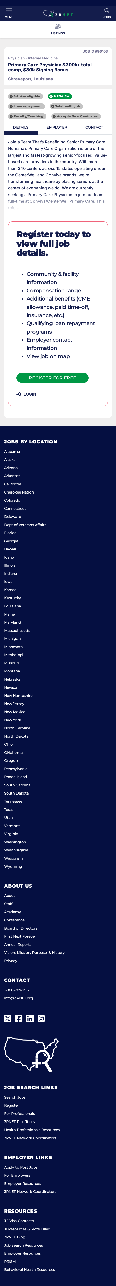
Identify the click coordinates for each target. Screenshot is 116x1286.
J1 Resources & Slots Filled (27, 1229)
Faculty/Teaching (28, 116)
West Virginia (16, 850)
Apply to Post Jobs (20, 1167)
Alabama (12, 451)
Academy (12, 912)
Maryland (12, 622)
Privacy (10, 961)
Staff (8, 904)
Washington (15, 842)
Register (11, 1105)
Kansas (10, 590)
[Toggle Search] (107, 13)
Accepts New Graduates (77, 116)
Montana (12, 671)
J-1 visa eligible (27, 96)
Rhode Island (15, 777)
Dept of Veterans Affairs (25, 524)
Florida (10, 533)
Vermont (12, 826)
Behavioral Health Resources (29, 1269)
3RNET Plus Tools (19, 1121)
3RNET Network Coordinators (30, 1138)
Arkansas (12, 476)
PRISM (10, 1261)
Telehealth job (67, 106)
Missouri (11, 663)
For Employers (17, 1175)
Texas (8, 809)
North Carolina (17, 728)
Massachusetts (17, 630)
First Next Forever (20, 936)
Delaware (12, 516)
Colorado (12, 500)
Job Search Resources (23, 1245)
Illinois (9, 565)
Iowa (8, 581)
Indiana (10, 573)
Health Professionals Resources (32, 1130)
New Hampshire (18, 695)
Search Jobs (14, 1097)
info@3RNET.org (18, 998)
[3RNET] (58, 13)
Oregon (11, 760)
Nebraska (12, 679)
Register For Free (52, 378)
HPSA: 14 (61, 96)
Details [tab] (20, 127)
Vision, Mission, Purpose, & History (34, 952)
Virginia (11, 834)
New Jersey (14, 703)
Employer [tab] (56, 127)
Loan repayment (28, 106)
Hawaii (10, 549)
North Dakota (16, 736)
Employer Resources (22, 1183)
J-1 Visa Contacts (19, 1221)
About (9, 895)
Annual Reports (17, 944)
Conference (14, 920)
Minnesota (13, 647)
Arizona (11, 468)
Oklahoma (13, 752)
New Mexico (14, 712)
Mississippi (13, 655)
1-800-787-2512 (16, 990)
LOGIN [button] (26, 394)
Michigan (12, 638)
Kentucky (12, 598)
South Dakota (16, 793)
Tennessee (13, 801)
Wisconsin (13, 858)
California (12, 484)
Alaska (9, 459)
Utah (8, 817)
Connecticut (15, 508)
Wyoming (13, 866)
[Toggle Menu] (9, 13)
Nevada (10, 687)
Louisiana (12, 606)
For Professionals (19, 1113)
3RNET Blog (14, 1237)
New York (12, 720)
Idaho (9, 557)
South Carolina (17, 785)
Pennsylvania (15, 769)
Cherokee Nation (19, 492)
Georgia (11, 541)
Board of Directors (20, 928)
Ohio (8, 744)
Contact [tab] (94, 127)
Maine (9, 614)
